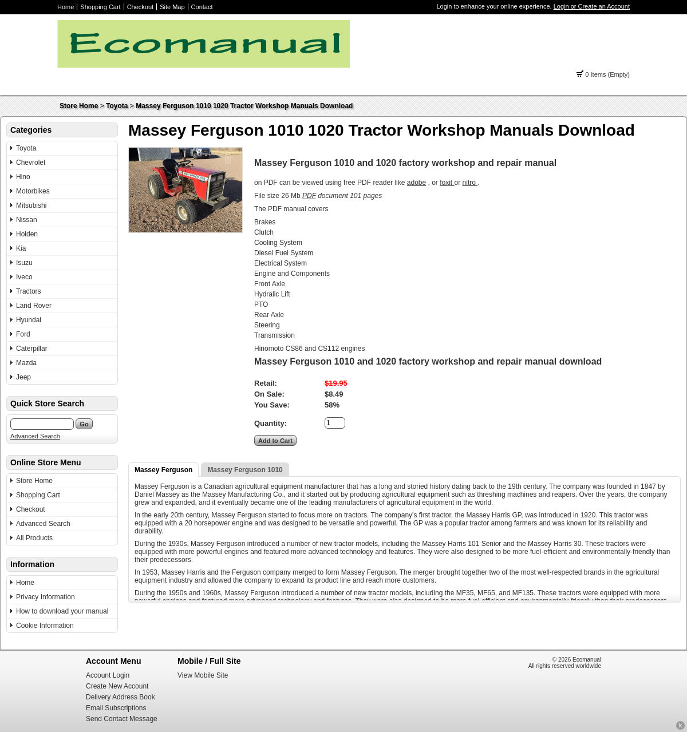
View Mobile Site (202, 675)
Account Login (107, 675)
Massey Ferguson (163, 470)
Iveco (24, 277)
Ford (23, 334)
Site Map (172, 6)
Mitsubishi (31, 205)
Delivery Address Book (120, 697)
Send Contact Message (121, 719)
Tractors (28, 291)
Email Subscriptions (116, 708)
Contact (202, 6)
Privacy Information (45, 597)
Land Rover (34, 306)
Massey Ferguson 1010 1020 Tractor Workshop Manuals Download (244, 106)
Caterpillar (32, 349)
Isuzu (24, 263)
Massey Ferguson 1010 (244, 470)
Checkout (140, 6)
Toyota (117, 106)
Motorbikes (33, 191)
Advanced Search (35, 436)
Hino (23, 177)
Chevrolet (30, 163)
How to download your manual (62, 611)
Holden (27, 234)
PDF (309, 196)
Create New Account (117, 686)
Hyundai (28, 320)
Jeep (23, 377)
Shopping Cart (100, 6)
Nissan (26, 220)
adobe (416, 183)
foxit (447, 183)
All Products (34, 538)
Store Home (79, 106)
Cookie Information (45, 626)
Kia (21, 248)
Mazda (26, 363)
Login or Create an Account (592, 6)
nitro (470, 183)
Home (65, 6)
